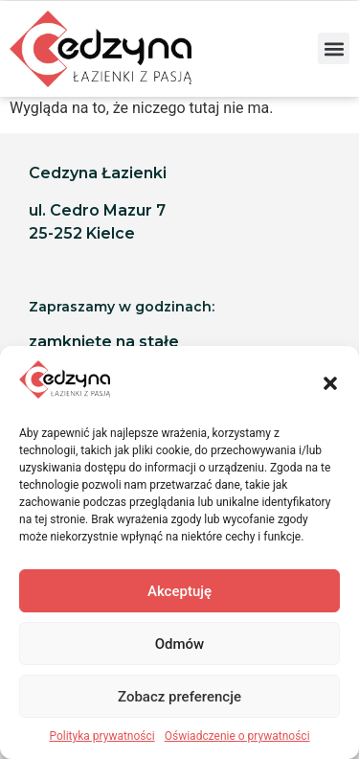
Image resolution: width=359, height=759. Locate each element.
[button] (330, 383)
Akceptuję (179, 591)
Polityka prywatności (101, 736)
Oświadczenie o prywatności (237, 736)
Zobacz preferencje (179, 696)
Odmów (180, 644)
